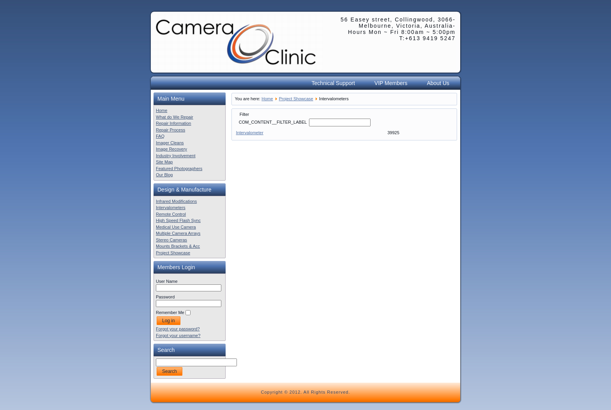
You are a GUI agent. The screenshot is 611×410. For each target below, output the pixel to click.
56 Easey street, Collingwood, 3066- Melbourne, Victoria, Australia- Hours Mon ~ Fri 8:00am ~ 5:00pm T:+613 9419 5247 (398, 28)
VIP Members (391, 83)
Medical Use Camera (176, 227)
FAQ (160, 136)
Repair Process (170, 130)
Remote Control (171, 214)
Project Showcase (173, 252)
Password (165, 297)
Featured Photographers (179, 168)
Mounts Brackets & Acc (178, 246)
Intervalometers (170, 207)
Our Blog (164, 174)
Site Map (164, 162)
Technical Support (333, 83)
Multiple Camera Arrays (178, 233)
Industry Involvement (176, 155)
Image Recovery (171, 149)
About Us (438, 83)
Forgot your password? (178, 329)
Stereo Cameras (171, 240)
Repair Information (173, 123)
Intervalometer (249, 132)
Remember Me (170, 312)
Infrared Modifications (176, 201)
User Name (167, 281)
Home (161, 110)
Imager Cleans (170, 142)
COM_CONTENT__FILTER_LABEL (273, 122)
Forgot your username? (178, 335)
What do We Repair (174, 117)
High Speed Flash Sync (178, 220)
